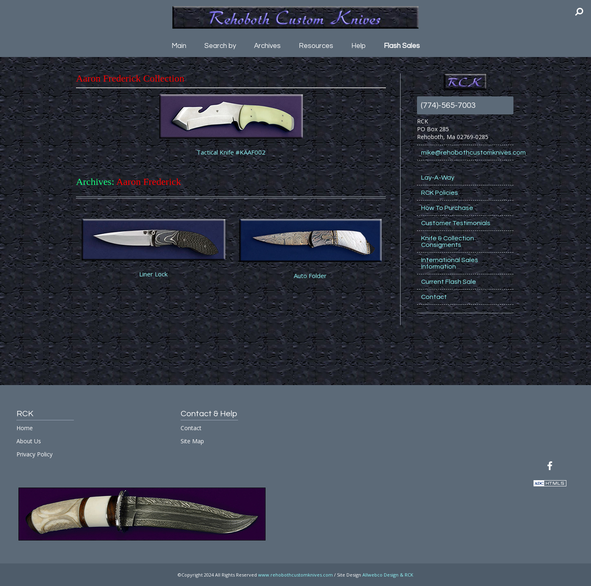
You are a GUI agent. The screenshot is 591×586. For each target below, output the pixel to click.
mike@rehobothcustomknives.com (467, 152)
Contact (434, 297)
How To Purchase (447, 208)
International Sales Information (449, 263)
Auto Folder (310, 275)
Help (358, 46)
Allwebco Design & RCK (387, 575)
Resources (316, 46)
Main (179, 46)
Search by (220, 46)
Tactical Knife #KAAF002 (231, 152)
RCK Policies (439, 192)
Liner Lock (153, 274)
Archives (267, 46)
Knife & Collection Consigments (447, 241)
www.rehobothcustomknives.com (295, 575)
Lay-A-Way (437, 177)
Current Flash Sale (448, 281)
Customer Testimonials (455, 223)
